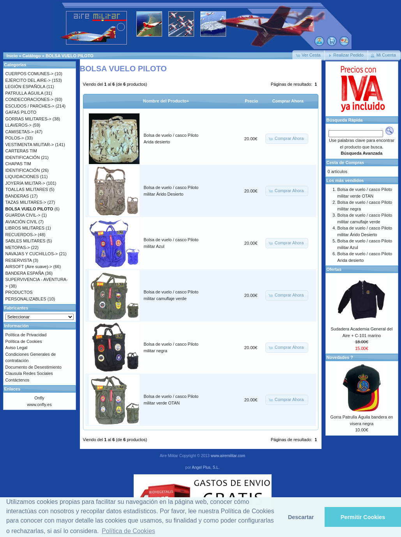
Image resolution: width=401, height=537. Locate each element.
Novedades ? (340, 357)
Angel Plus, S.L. (205, 467)
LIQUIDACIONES (22, 176)
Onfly (39, 398)
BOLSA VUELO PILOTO (70, 55)
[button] (308, 55)
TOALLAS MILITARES (26, 189)
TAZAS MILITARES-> (25, 202)
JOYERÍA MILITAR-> (25, 183)
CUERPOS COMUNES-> (29, 73)
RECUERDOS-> (21, 234)
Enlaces (12, 389)
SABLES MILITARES (25, 240)
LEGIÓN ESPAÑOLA (25, 86)
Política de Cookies (23, 341)
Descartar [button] (301, 517)
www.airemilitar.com (228, 456)
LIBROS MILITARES (25, 228)
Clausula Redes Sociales (29, 373)
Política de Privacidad (26, 334)
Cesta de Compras (345, 162)
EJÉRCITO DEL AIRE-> (28, 80)
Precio (251, 101)
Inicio (12, 55)
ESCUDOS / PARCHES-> (30, 106)
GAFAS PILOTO (21, 112)
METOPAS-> (17, 247)
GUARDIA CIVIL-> (23, 215)
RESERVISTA (18, 260)
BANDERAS (17, 196)
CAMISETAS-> (19, 131)
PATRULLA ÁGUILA (24, 93)
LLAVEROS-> (18, 125)
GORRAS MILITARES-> (28, 119)
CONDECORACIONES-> (29, 99)
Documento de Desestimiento (33, 367)
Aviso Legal (16, 347)
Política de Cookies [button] (128, 531)
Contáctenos (17, 380)
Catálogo (32, 55)
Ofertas (334, 269)
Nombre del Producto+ (166, 101)
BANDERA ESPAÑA (24, 273)
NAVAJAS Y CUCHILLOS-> (31, 253)
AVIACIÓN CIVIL (21, 221)
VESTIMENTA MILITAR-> (29, 144)
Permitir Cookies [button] (363, 517)
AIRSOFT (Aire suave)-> (28, 266)
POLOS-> (14, 138)
